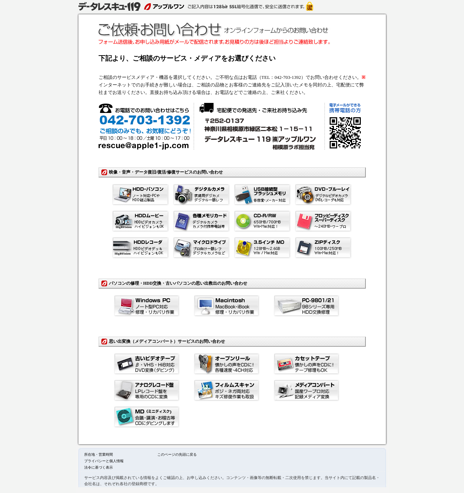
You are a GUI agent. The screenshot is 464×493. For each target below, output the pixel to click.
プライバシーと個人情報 (104, 461)
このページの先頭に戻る (177, 454)
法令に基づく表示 (98, 467)
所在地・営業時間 (98, 454)
